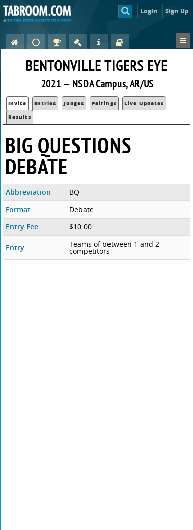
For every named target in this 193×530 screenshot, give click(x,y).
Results (19, 117)
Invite (17, 103)
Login (149, 11)
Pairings (104, 103)
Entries (45, 103)
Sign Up (177, 11)
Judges (74, 103)
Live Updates (144, 103)
